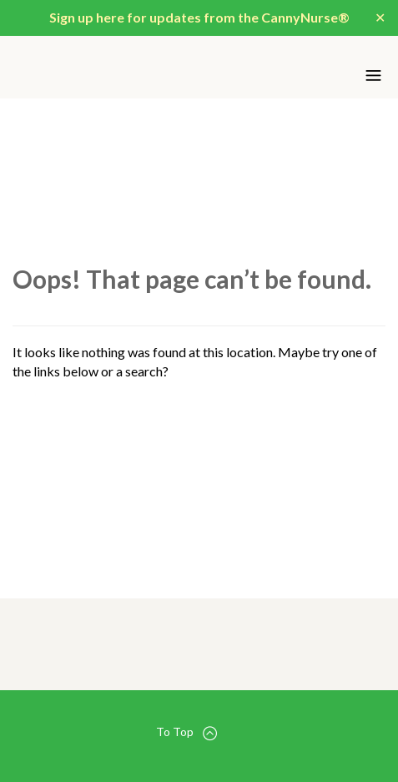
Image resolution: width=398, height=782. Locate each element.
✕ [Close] (380, 17)
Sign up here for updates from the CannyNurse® (199, 17)
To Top (186, 732)
